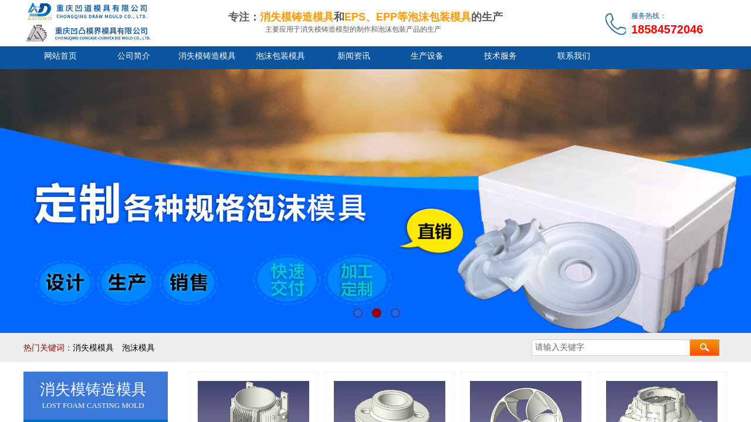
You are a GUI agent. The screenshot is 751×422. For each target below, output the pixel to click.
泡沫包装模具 (280, 56)
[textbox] (611, 347)
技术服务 (500, 56)
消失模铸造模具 (207, 56)
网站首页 (60, 56)
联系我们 (573, 56)
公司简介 (133, 56)
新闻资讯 (353, 56)
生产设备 (427, 56)
